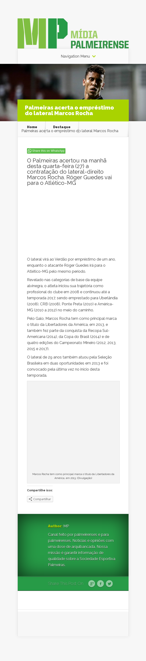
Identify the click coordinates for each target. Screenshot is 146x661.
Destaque (62, 127)
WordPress (120, 648)
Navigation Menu (75, 56)
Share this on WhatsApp (48, 150)
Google (91, 584)
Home (32, 127)
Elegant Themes (78, 648)
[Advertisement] (73, 223)
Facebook (100, 584)
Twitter (109, 584)
